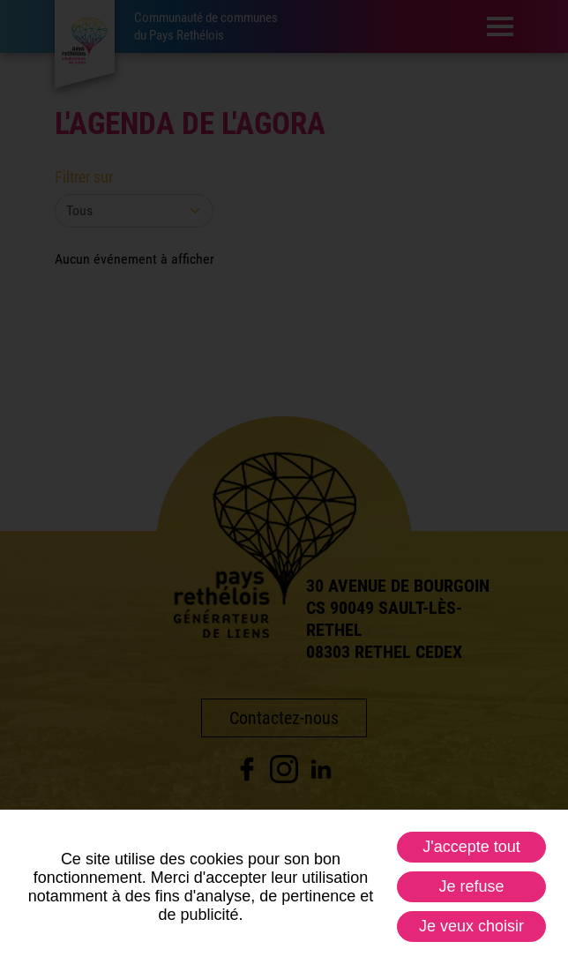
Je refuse (471, 886)
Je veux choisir (471, 926)
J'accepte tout (471, 847)
